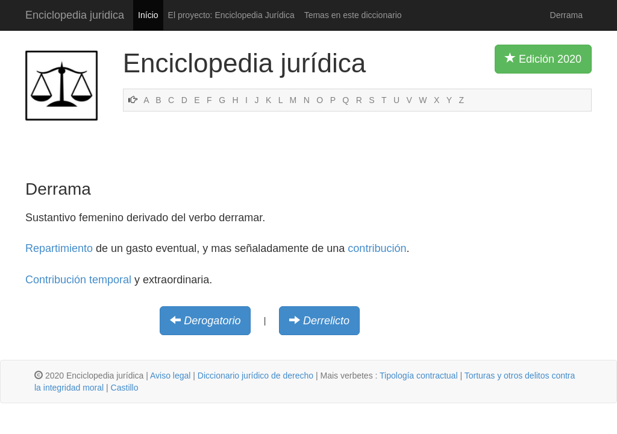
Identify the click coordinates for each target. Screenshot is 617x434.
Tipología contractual (418, 375)
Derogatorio (212, 321)
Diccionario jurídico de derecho (255, 375)
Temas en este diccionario (353, 15)
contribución (377, 248)
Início (148, 15)
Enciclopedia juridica (74, 15)
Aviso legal (170, 375)
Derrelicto (326, 321)
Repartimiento (59, 248)
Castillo (125, 387)
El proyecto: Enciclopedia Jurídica (231, 15)
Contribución (55, 280)
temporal (110, 280)
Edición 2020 (543, 58)
